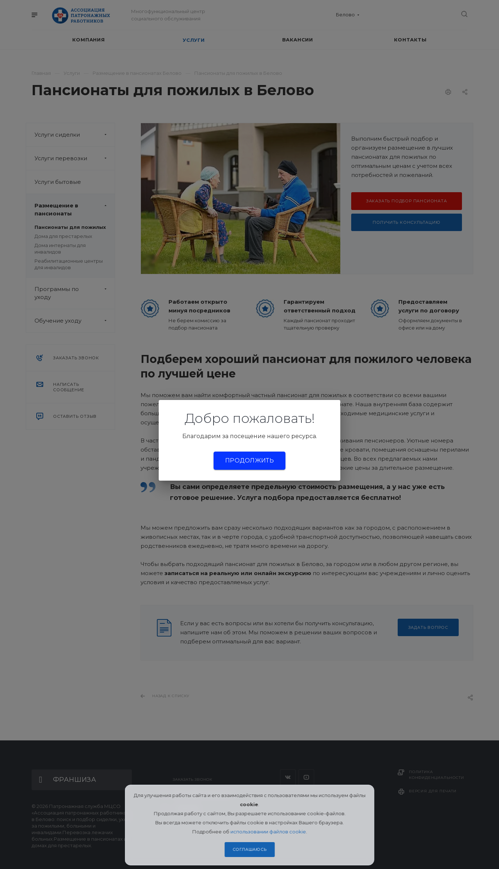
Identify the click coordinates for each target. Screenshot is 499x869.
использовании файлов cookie (268, 831)
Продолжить (249, 460)
